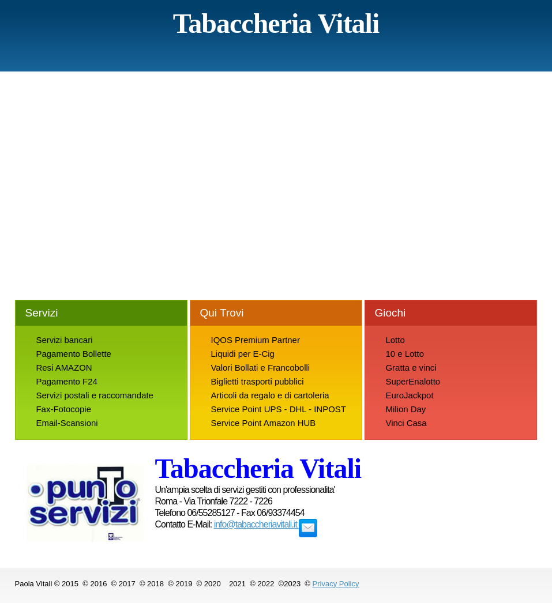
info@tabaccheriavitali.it (266, 524)
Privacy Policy (336, 583)
